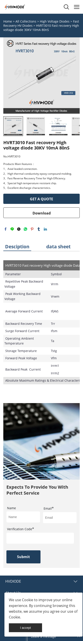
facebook (5, 229)
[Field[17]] (23, 516)
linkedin (45, 229)
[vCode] (40, 538)
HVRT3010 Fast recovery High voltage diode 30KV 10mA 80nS (41, 27)
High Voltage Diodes (54, 21)
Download (42, 213)
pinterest (32, 229)
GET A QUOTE (41, 199)
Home (7, 21)
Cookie (27, 599)
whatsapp (25, 229)
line (12, 229)
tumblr (39, 229)
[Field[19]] (60, 517)
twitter (19, 229)
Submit (23, 556)
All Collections (25, 21)
